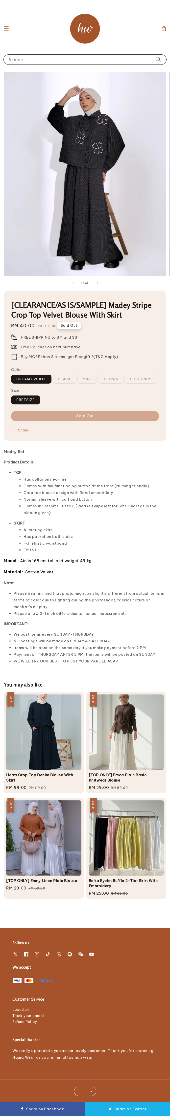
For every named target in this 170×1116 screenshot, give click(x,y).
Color (16, 369)
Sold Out (85, 415)
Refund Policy (24, 1021)
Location (20, 1009)
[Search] (158, 59)
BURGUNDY (140, 379)
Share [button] (19, 430)
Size (15, 390)
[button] (6, 28)
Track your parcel (28, 1016)
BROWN (111, 379)
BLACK (64, 379)
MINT (87, 379)
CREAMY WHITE (31, 379)
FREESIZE (25, 400)
